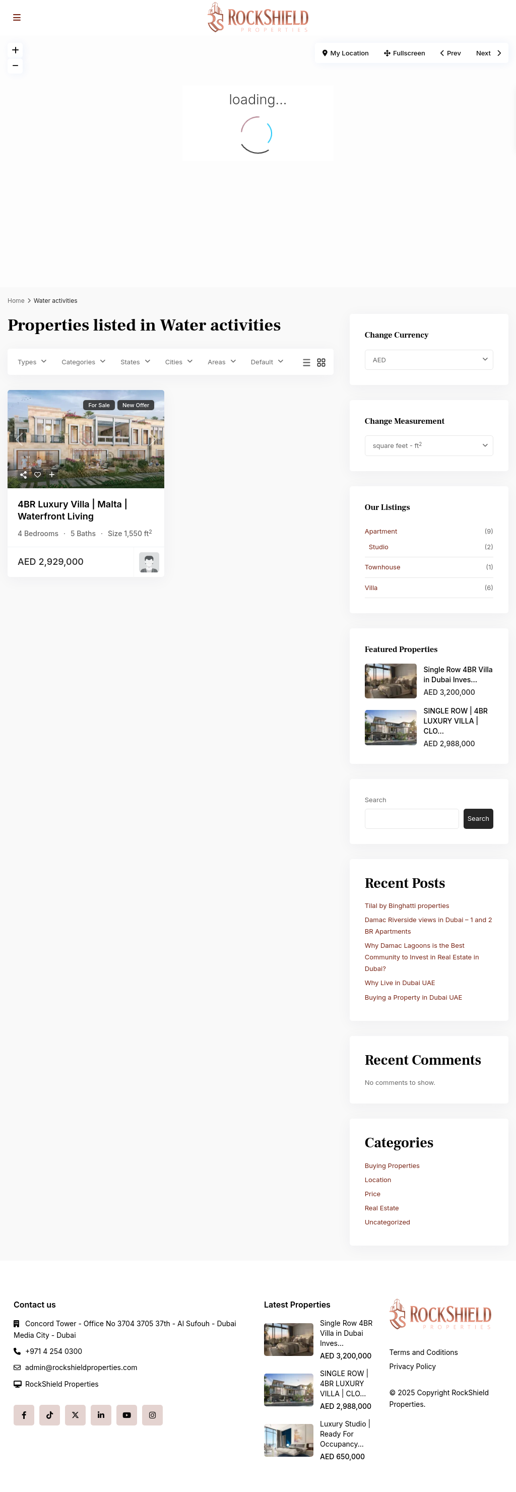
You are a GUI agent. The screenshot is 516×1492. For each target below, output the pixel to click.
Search (375, 800)
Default (262, 362)
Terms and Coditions (424, 1352)
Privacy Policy (413, 1366)
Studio (379, 547)
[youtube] (126, 1415)
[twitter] (75, 1415)
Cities (174, 362)
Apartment (381, 531)
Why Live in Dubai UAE (400, 983)
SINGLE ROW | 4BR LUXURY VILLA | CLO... (455, 720)
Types (27, 362)
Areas (217, 362)
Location (378, 1180)
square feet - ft (397, 445)
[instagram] (152, 1415)
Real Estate (382, 1208)
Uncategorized (387, 1222)
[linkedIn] (101, 1415)
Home (16, 300)
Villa (371, 587)
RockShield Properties (62, 1384)
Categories (78, 362)
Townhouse (383, 567)
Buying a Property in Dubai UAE (414, 997)
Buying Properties (392, 1165)
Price (372, 1194)
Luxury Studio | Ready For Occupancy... (345, 1433)
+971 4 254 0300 (53, 1351)
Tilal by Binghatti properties (407, 905)
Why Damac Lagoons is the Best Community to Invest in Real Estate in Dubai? (422, 956)
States (130, 362)
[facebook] (24, 1415)
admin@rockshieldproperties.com (81, 1367)
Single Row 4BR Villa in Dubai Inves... (346, 1333)
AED (379, 360)
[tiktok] (49, 1415)
